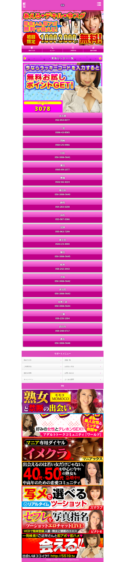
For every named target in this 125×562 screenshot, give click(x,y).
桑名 (62, 339)
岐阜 (62, 264)
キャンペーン (28, 379)
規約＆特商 (93, 50)
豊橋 (62, 178)
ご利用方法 (73, 50)
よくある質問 (69, 379)
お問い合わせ (69, 373)
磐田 (62, 252)
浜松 (62, 215)
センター (52, 50)
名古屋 (62, 116)
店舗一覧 (68, 360)
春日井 (62, 190)
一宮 (62, 128)
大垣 (62, 277)
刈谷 (62, 153)
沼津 (62, 227)
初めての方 (32, 50)
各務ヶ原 (62, 302)
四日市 (62, 326)
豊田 (62, 165)
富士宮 (62, 240)
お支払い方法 (69, 366)
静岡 (62, 202)
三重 (62, 314)
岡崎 (62, 140)
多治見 (62, 289)
